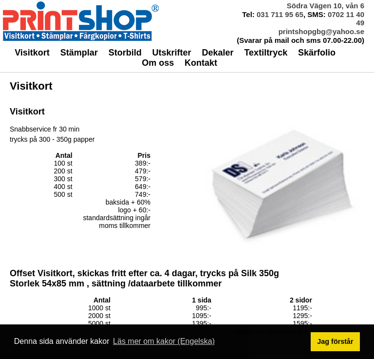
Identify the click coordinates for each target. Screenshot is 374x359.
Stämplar (79, 52)
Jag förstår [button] (335, 341)
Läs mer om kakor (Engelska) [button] (164, 341)
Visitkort (32, 52)
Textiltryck (265, 52)
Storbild (125, 52)
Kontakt (201, 63)
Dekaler (218, 52)
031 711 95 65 (280, 14)
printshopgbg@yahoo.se (321, 31)
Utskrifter (171, 52)
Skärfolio (317, 52)
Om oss (158, 63)
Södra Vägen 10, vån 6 (325, 5)
